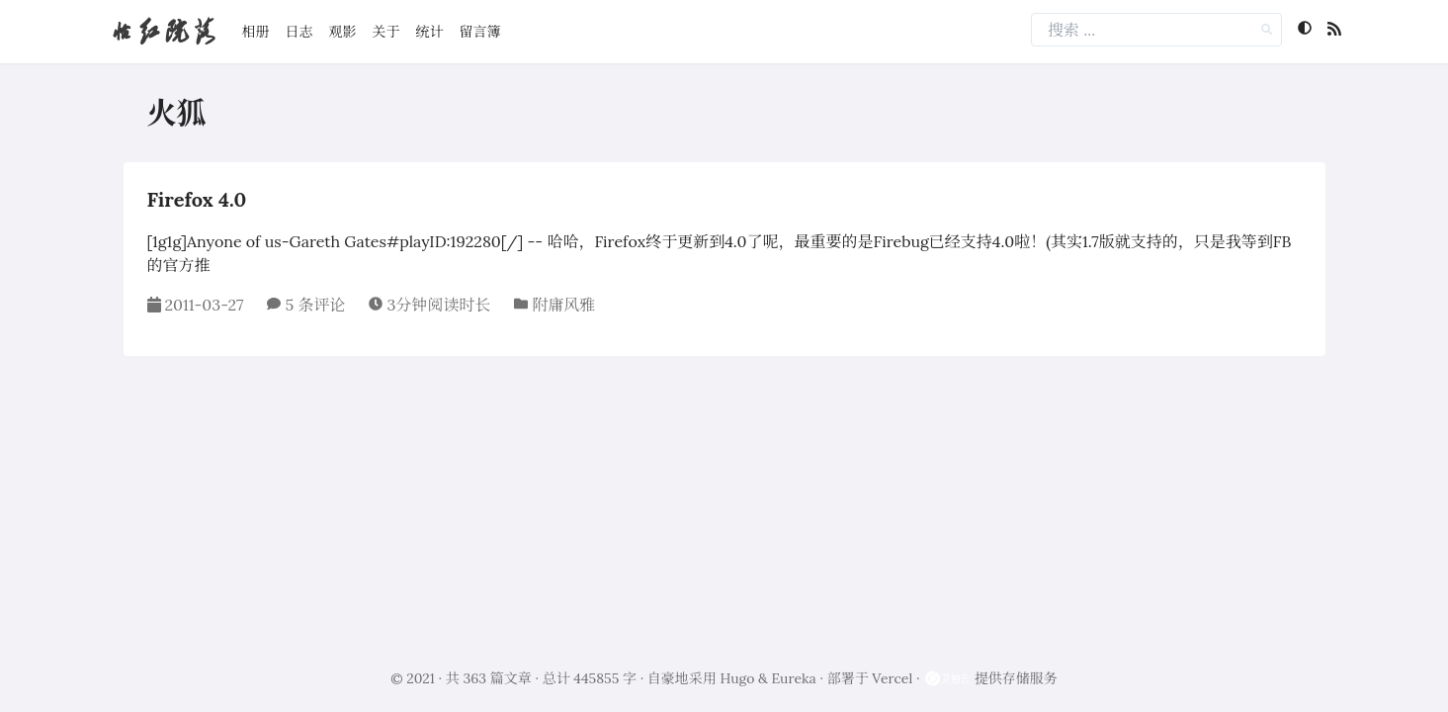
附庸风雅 (563, 304)
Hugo (738, 678)
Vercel (892, 678)
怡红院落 (163, 31)
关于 (386, 32)
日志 (299, 32)
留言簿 (480, 32)
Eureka (794, 678)
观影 (343, 32)
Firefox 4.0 (197, 199)
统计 (430, 32)
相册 (256, 32)
